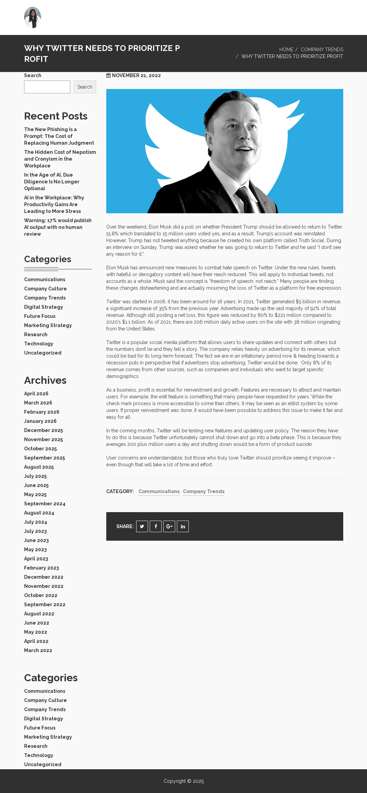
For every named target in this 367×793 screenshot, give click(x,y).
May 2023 (35, 549)
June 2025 (36, 485)
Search (32, 75)
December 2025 (43, 430)
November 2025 (43, 439)
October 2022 (40, 595)
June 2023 (36, 540)
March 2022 (38, 650)
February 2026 (41, 412)
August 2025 (39, 467)
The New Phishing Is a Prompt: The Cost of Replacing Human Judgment (59, 136)
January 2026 (40, 421)
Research (36, 334)
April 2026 (36, 393)
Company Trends (322, 49)
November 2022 (43, 586)
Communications (159, 491)
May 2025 (35, 494)
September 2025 (44, 458)
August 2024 (39, 513)
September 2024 (45, 503)
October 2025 (40, 448)
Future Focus (39, 316)
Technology (38, 343)
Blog (331, 15)
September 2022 (45, 604)
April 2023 (36, 558)
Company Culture (45, 288)
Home (308, 15)
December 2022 (43, 577)
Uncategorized (42, 353)
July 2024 (35, 522)
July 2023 (35, 531)
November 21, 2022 (136, 75)
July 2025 (35, 476)
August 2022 (39, 613)
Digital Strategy (43, 307)
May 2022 (35, 632)
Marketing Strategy (48, 325)
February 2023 (41, 568)
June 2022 (36, 623)
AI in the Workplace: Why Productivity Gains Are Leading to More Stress (54, 204)
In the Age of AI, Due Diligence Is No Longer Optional (51, 181)
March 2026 (38, 402)
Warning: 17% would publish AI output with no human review (58, 227)
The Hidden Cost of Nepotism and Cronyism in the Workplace (60, 158)
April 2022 (36, 641)
